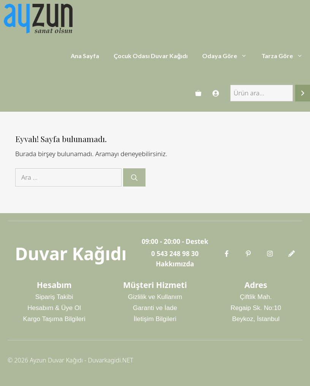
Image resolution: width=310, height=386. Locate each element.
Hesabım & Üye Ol (54, 308)
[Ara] (302, 93)
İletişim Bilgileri (155, 319)
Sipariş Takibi (54, 297)
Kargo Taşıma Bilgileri (54, 319)
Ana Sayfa (85, 55)
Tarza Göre (285, 55)
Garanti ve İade (155, 308)
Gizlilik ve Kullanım (155, 297)
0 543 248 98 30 (175, 253)
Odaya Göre (228, 55)
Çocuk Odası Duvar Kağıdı (151, 55)
